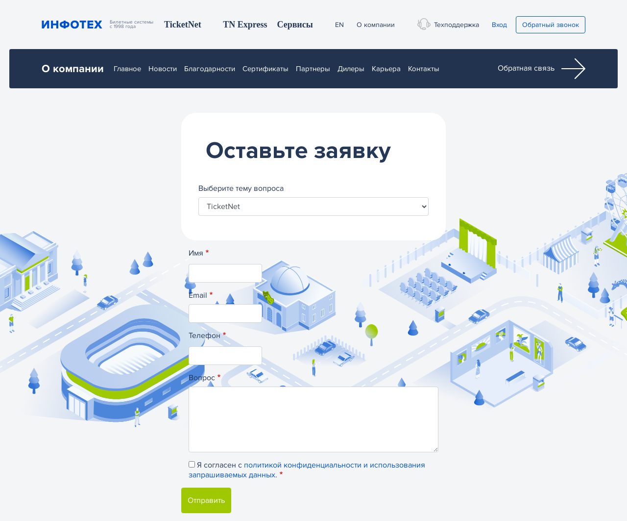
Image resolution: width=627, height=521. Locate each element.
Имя (196, 253)
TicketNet (182, 24)
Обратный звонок (550, 25)
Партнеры (313, 68)
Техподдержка (454, 24)
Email (198, 295)
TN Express (245, 24)
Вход (499, 25)
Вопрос (202, 378)
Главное (127, 68)
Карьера (386, 68)
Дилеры (351, 68)
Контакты (423, 68)
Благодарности (209, 68)
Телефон (204, 335)
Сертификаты (265, 68)
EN (339, 25)
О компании (376, 25)
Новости (162, 68)
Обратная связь (541, 68)
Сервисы (295, 24)
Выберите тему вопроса (241, 188)
